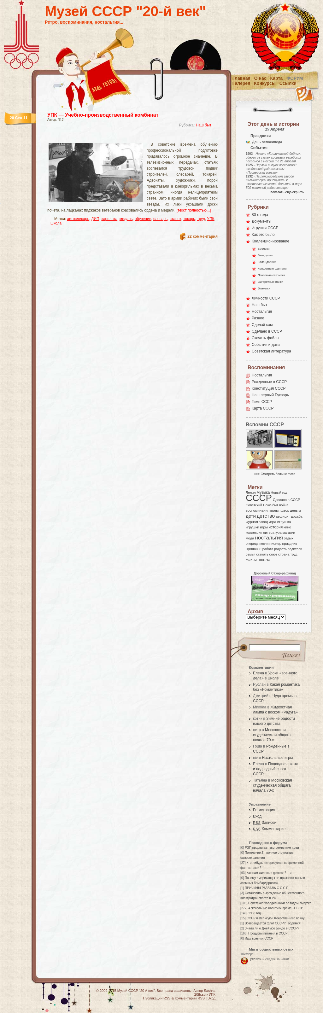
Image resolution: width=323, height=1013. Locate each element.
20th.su (200, 994)
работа (267, 549)
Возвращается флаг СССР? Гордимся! (273, 923)
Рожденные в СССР (269, 382)
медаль (126, 219)
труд (201, 219)
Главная (241, 78)
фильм (251, 560)
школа (56, 223)
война (283, 505)
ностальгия (269, 538)
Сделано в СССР (267, 331)
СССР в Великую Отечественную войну (275, 918)
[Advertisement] (125, 137)
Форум (294, 78)
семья (250, 554)
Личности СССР (266, 298)
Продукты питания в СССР (268, 933)
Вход (257, 816)
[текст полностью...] (193, 210)
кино (287, 527)
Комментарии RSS (190, 998)
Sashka (209, 991)
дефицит (283, 516)
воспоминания (257, 510)
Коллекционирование (270, 241)
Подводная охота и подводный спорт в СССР (275, 769)
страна (283, 554)
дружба (296, 516)
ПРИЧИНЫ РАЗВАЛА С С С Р (266, 888)
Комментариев (270, 829)
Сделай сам (262, 325)
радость (280, 549)
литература (272, 532)
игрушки (252, 527)
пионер (275, 543)
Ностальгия (262, 311)
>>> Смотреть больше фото (274, 474)
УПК (210, 219)
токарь (189, 219)
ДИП (95, 219)
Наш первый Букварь (270, 395)
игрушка (284, 522)
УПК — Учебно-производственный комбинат (102, 115)
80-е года (260, 214)
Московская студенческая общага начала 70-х (272, 735)
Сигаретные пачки (270, 281)
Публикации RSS (156, 998)
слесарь (160, 219)
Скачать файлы (265, 338)
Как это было (263, 234)
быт (275, 505)
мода (250, 538)
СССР (259, 497)
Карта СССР (262, 408)
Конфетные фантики (272, 268)
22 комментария (202, 236)
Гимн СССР (262, 401)
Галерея (241, 83)
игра (272, 522)
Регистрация (264, 810)
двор (285, 510)
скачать (262, 554)
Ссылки (288, 83)
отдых (288, 538)
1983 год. (254, 913)
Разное (258, 318)
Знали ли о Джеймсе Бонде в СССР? (272, 928)
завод (263, 522)
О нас (260, 78)
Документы (261, 221)
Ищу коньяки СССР (259, 938)
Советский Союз (259, 505)
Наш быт (203, 125)
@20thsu (256, 959)
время (275, 510)
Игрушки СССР (265, 228)
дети (251, 516)
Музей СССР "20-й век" (125, 11)
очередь (252, 543)
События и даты (266, 344)
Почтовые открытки (271, 275)
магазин (288, 532)
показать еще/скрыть (287, 192)
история (276, 527)
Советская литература (271, 351)
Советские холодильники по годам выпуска (279, 903)
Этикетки (264, 288)
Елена (258, 673)
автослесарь (78, 219)
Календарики (267, 262)
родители (294, 549)
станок (175, 219)
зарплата (109, 219)
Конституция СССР (269, 388)
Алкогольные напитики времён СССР (275, 908)
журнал (252, 522)
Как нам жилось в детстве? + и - (269, 873)
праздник (289, 543)
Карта (276, 78)
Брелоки (263, 248)
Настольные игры (277, 757)
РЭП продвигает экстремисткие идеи (272, 847)
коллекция (254, 532)
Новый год (279, 492)
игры (263, 527)
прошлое (253, 549)
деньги (295, 510)
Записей (264, 822)
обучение (143, 219)
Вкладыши (265, 255)
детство (266, 516)
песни (263, 543)
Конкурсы (264, 83)
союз (273, 554)
